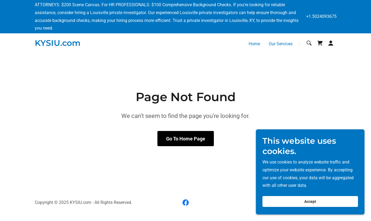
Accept (310, 209)
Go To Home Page (185, 139)
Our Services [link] (281, 43)
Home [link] (254, 43)
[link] (58, 44)
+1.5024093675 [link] (321, 16)
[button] (330, 43)
